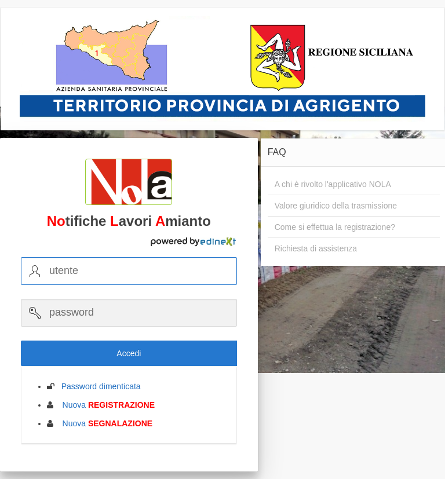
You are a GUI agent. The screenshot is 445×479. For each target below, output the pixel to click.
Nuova (105, 404)
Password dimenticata (97, 386)
